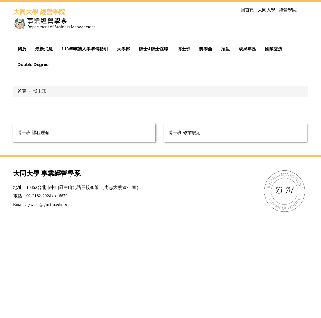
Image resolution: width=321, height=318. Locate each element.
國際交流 (273, 147)
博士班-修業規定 (184, 230)
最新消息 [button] (44, 147)
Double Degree (33, 162)
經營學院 (288, 9)
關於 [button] (22, 147)
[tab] (250, 118)
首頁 (22, 189)
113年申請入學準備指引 (84, 147)
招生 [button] (225, 147)
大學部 (123, 147)
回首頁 (247, 9)
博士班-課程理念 (33, 230)
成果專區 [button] (247, 147)
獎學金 (205, 147)
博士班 (183, 147)
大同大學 (266, 9)
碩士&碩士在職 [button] (153, 147)
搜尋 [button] (304, 9)
